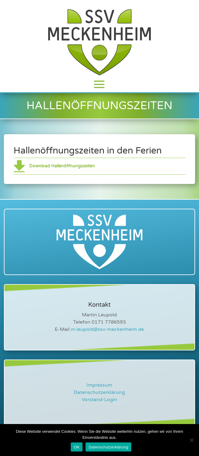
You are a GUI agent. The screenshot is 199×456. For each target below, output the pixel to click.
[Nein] (191, 440)
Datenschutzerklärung (99, 392)
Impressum (99, 385)
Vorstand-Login (99, 400)
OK (76, 447)
